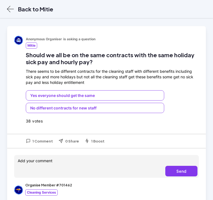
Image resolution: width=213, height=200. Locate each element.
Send (181, 171)
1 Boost (95, 141)
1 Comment (39, 141)
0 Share (69, 141)
